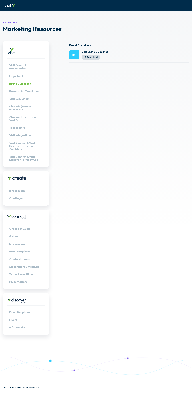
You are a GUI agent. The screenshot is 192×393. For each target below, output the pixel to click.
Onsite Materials (19, 259)
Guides (13, 236)
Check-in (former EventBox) (20, 108)
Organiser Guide (19, 228)
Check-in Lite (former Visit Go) (23, 118)
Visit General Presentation (17, 67)
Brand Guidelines (20, 83)
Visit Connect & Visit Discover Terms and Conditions (22, 146)
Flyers (13, 319)
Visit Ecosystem (19, 98)
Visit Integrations (20, 135)
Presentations (18, 281)
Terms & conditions (21, 274)
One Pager (16, 198)
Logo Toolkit (17, 76)
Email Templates (19, 251)
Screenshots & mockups (24, 266)
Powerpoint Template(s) (24, 91)
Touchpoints (17, 127)
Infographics (17, 190)
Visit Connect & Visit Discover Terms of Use (23, 158)
